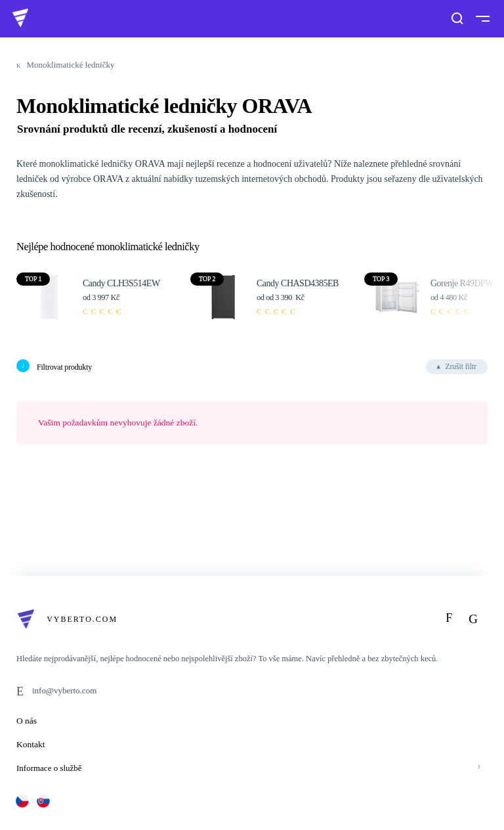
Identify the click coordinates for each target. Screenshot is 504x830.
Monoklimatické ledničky (71, 65)
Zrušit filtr (460, 366)
